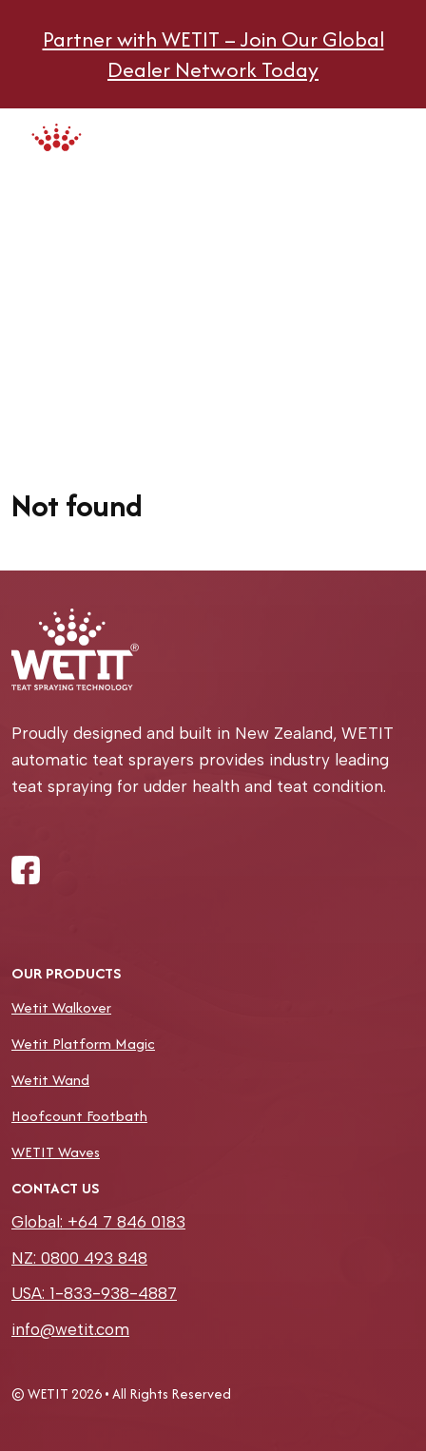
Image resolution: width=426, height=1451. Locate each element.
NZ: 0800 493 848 (79, 1257)
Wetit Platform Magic (83, 1043)
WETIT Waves (55, 1152)
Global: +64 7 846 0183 (98, 1221)
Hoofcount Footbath (79, 1116)
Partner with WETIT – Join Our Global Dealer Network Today (213, 54)
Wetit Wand (50, 1080)
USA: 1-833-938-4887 (94, 1293)
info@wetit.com (70, 1329)
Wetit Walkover (61, 1007)
